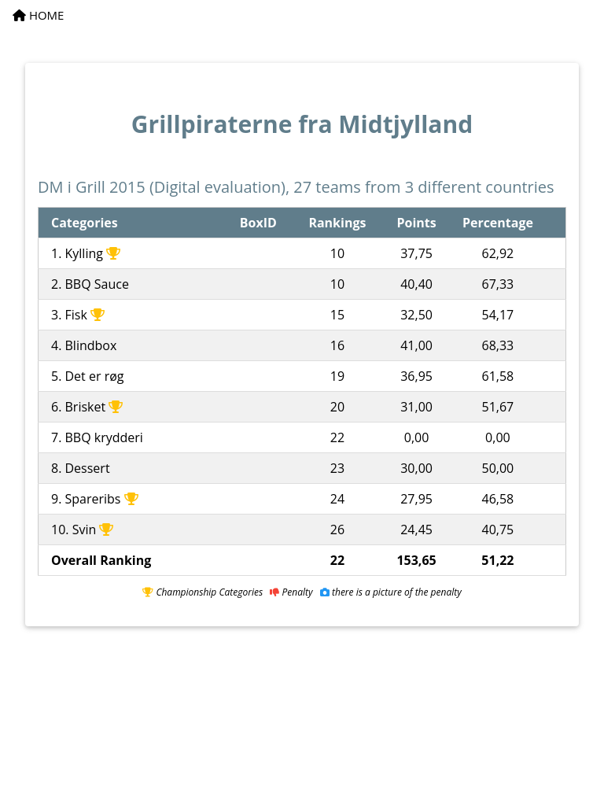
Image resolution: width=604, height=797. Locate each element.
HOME (38, 15)
